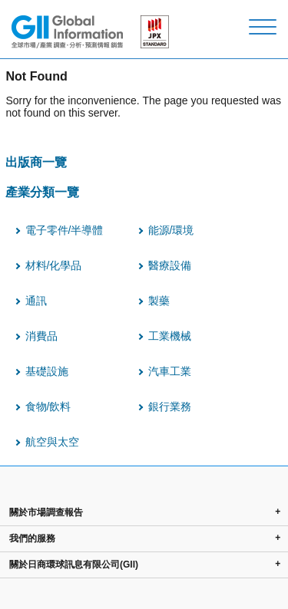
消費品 (41, 336)
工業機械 (169, 336)
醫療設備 (169, 265)
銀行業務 (169, 406)
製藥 (159, 301)
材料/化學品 (53, 265)
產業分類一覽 (42, 192)
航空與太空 (52, 442)
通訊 (36, 301)
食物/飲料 (48, 406)
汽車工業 (169, 371)
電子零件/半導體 (64, 230)
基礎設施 (46, 371)
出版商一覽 (36, 162)
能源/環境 (171, 230)
